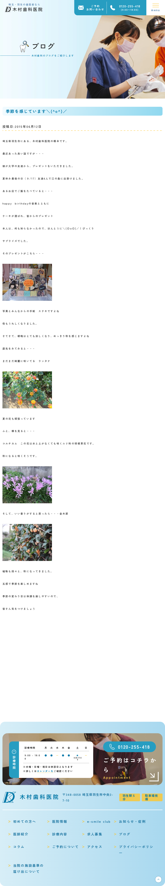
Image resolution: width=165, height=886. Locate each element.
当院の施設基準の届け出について (28, 868)
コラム (19, 846)
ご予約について (65, 846)
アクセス (94, 846)
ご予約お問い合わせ (95, 7)
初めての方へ (24, 821)
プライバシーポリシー (136, 849)
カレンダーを (45, 771)
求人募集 (94, 834)
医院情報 (59, 821)
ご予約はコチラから (131, 768)
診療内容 (59, 834)
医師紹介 (21, 834)
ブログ (125, 834)
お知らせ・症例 (132, 821)
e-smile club (99, 821)
